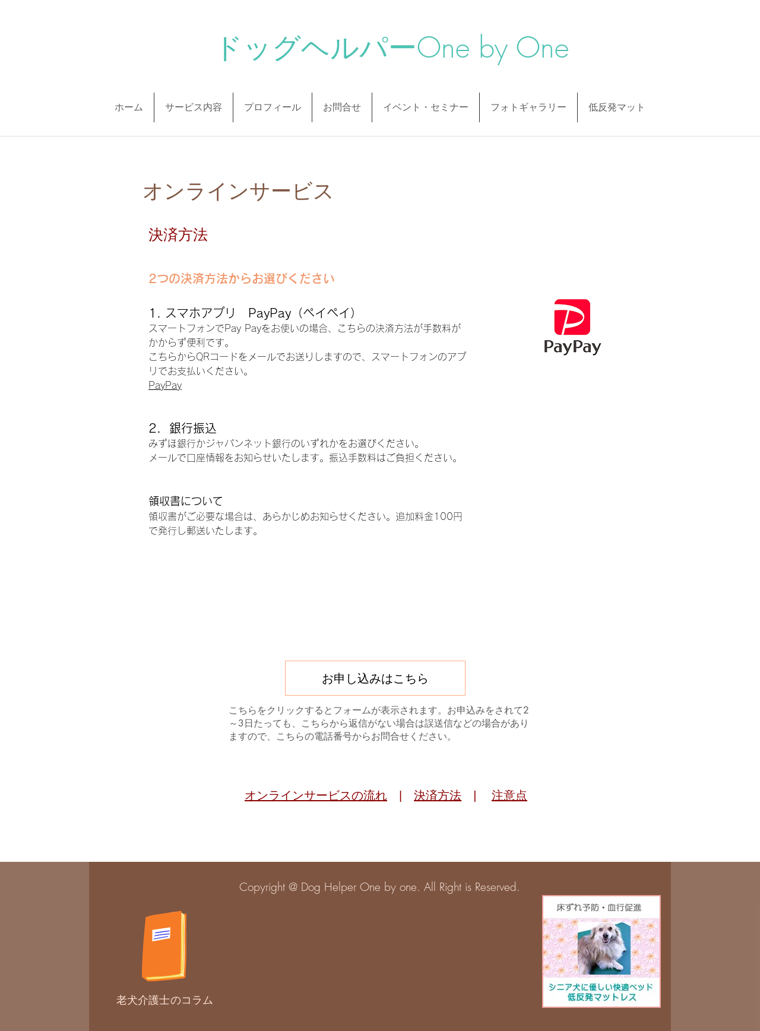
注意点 (509, 795)
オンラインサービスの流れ (316, 795)
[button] (272, 107)
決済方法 (437, 795)
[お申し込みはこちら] (375, 678)
